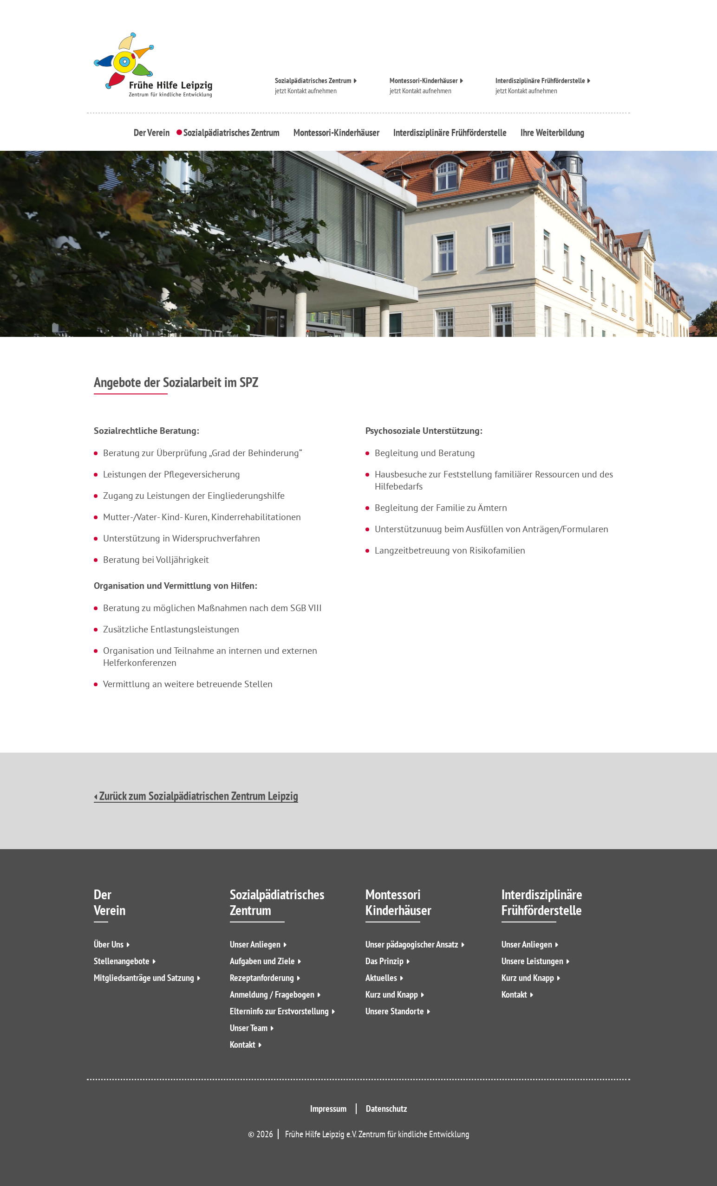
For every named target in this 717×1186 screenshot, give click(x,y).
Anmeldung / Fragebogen (272, 994)
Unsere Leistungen (532, 961)
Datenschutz (386, 1108)
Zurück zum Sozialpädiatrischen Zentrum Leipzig (196, 796)
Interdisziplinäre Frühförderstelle (540, 80)
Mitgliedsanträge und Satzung (144, 978)
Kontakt (242, 1044)
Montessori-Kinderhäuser (424, 80)
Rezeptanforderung (262, 978)
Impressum (328, 1108)
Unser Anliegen (255, 944)
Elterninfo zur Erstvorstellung (279, 1011)
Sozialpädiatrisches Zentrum (313, 80)
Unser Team (248, 1028)
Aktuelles (381, 978)
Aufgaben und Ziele (262, 961)
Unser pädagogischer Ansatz (411, 944)
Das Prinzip (384, 961)
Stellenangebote (122, 961)
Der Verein (154, 132)
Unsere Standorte (394, 1011)
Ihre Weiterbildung (549, 132)
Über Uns (109, 944)
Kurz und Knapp (391, 994)
